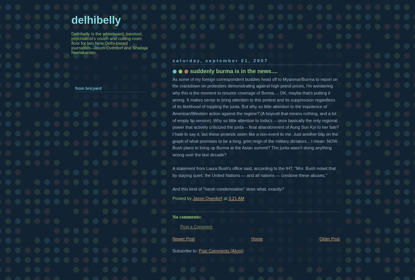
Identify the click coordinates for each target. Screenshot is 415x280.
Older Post (329, 238)
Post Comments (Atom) (221, 250)
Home (257, 238)
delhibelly (96, 20)
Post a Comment (196, 226)
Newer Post (184, 238)
